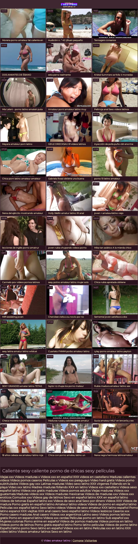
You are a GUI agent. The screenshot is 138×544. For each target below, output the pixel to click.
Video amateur (69, 4)
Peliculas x (50, 480)
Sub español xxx (117, 518)
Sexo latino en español (46, 528)
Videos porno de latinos (17, 525)
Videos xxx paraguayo (74, 480)
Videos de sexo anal (67, 501)
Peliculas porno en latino (87, 518)
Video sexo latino (77, 484)
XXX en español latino (112, 497)
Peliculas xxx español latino (19, 507)
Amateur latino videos (71, 504)
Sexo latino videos (53, 507)
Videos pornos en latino (116, 521)
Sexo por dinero (94, 501)
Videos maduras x (27, 477)
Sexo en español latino (80, 497)
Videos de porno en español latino (112, 504)
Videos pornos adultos (75, 490)
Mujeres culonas (11, 521)
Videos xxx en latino (77, 528)
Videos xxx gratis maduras (40, 490)
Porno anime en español (41, 521)
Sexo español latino (75, 511)
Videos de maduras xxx (102, 494)
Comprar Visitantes (85, 540)
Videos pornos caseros (26, 480)
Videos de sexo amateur (83, 507)
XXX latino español (115, 507)
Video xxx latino (19, 487)
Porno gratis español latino (53, 525)
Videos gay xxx (29, 484)
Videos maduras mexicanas (65, 494)
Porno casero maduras (16, 514)
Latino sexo (90, 514)
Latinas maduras (52, 484)
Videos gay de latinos (48, 497)
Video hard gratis (102, 480)
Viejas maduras (102, 490)
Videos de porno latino (121, 525)
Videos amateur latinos (33, 531)
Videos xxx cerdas (56, 518)
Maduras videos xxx (30, 494)
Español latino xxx (40, 501)
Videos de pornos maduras (79, 521)
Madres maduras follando (50, 487)
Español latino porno (15, 528)
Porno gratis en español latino (33, 504)
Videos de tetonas (13, 501)
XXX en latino (78, 487)
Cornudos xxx (22, 497)
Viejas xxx (7, 477)
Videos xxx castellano (103, 487)
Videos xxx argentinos (65, 514)
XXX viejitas (29, 511)
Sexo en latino (61, 531)
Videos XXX (114, 501)
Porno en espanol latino (26, 518)
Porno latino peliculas (88, 525)
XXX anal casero (49, 511)
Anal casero (41, 514)
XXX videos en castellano (91, 477)
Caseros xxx (121, 511)
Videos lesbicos (101, 511)
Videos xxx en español (56, 477)
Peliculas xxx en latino (108, 528)
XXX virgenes (99, 484)
